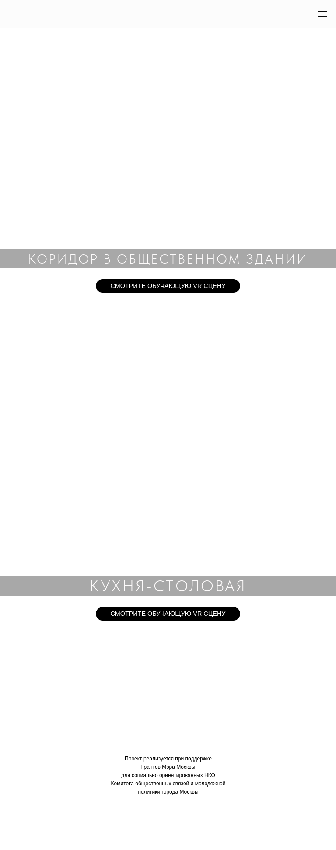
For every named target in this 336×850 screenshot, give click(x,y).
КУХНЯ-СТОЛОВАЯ (167, 585)
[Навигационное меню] (322, 14)
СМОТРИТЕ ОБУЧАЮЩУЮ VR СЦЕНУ (167, 285)
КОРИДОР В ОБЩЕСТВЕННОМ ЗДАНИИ (168, 259)
